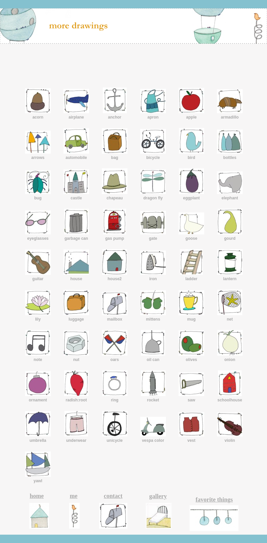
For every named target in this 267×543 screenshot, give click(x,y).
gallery (158, 496)
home (37, 496)
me (73, 496)
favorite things (214, 499)
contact (113, 496)
